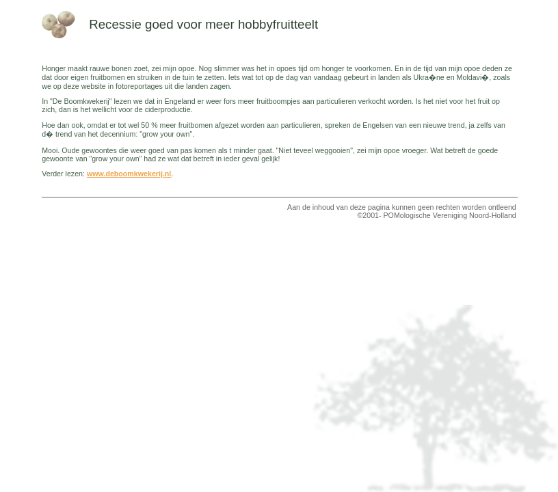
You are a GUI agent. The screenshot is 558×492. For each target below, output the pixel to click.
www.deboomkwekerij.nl (129, 173)
